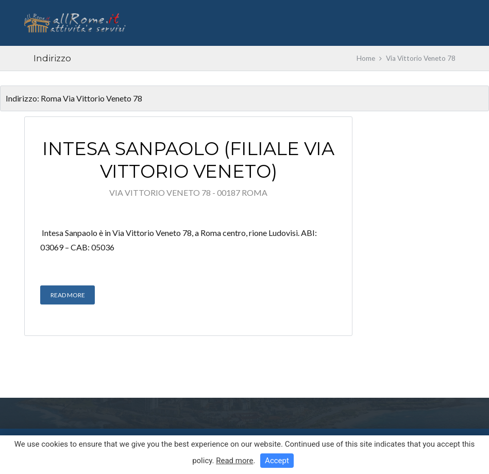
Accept (277, 460)
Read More (67, 295)
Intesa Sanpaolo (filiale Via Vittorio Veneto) (188, 160)
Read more (234, 460)
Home (366, 58)
